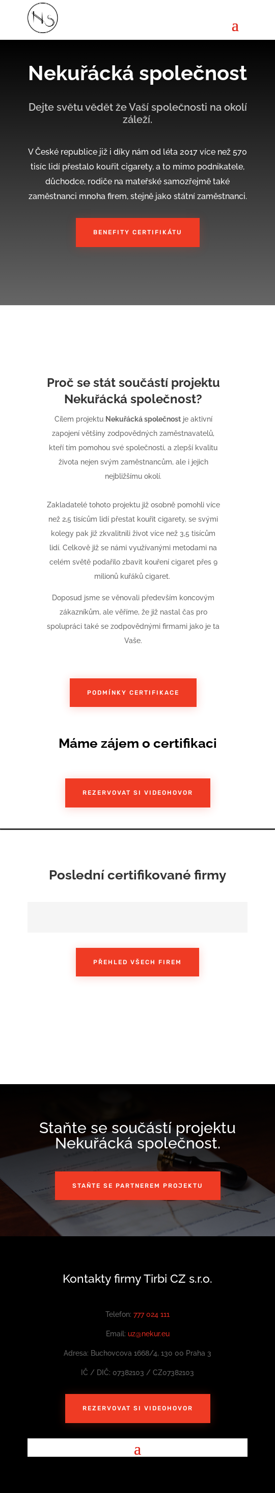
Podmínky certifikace (133, 692)
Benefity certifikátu (137, 232)
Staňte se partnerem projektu (137, 1185)
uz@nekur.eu (149, 1334)
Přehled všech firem (137, 962)
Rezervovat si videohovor (137, 792)
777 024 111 (151, 1314)
